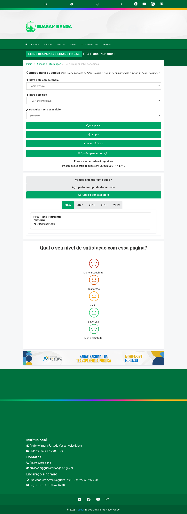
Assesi (80, 509)
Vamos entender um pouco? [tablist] (93, 179)
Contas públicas (93, 143)
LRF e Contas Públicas (90, 44)
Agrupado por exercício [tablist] (93, 194)
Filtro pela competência (42, 79)
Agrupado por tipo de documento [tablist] (93, 187)
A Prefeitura (35, 44)
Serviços (74, 44)
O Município (48, 44)
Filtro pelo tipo (36, 94)
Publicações (106, 44)
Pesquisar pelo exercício (43, 109)
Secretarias (61, 44)
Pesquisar (93, 125)
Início (29, 64)
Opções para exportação (93, 153)
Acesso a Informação (48, 64)
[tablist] (68, 205)
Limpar (93, 134)
